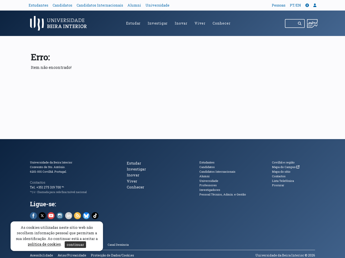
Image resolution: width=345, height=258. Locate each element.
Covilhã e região (283, 162)
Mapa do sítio (281, 172)
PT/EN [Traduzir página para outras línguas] (295, 5)
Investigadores (209, 190)
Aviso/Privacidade (72, 255)
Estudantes (38, 5)
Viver (200, 23)
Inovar (181, 23)
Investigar (158, 23)
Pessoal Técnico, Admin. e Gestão (222, 194)
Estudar (133, 23)
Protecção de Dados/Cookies (112, 255)
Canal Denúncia (118, 245)
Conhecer (221, 23)
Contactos (37, 182)
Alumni (134, 5)
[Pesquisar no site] (290, 23)
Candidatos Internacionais (100, 5)
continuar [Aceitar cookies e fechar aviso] (75, 244)
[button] (307, 5)
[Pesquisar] (300, 23)
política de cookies (44, 244)
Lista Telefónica (283, 181)
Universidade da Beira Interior (51, 162)
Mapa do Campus (285, 167)
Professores (208, 185)
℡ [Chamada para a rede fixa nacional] (63, 187)
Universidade (157, 5)
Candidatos (62, 5)
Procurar (278, 185)
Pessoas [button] (278, 5)
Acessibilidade (41, 255)
